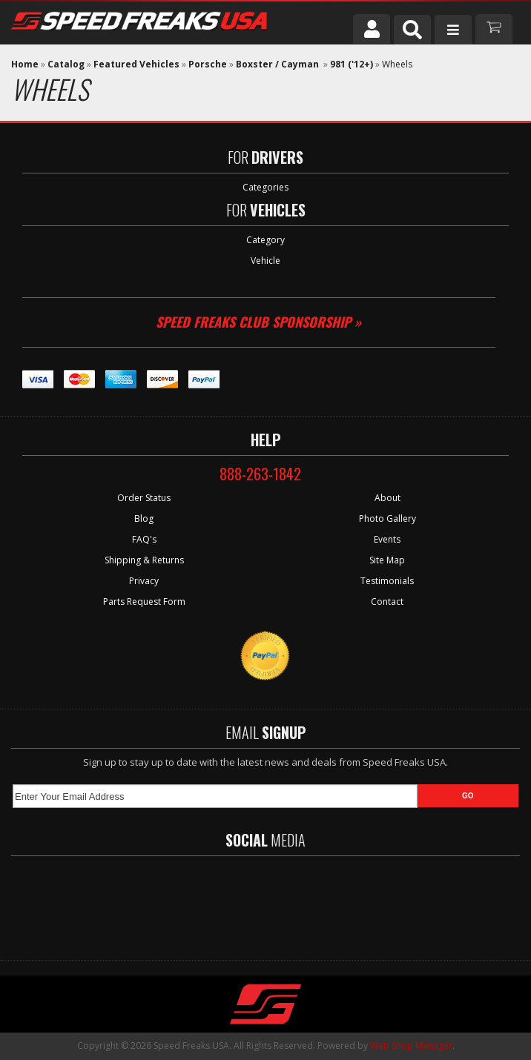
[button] (412, 29)
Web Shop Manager (411, 1045)
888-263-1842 (260, 474)
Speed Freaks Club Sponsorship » (258, 321)
